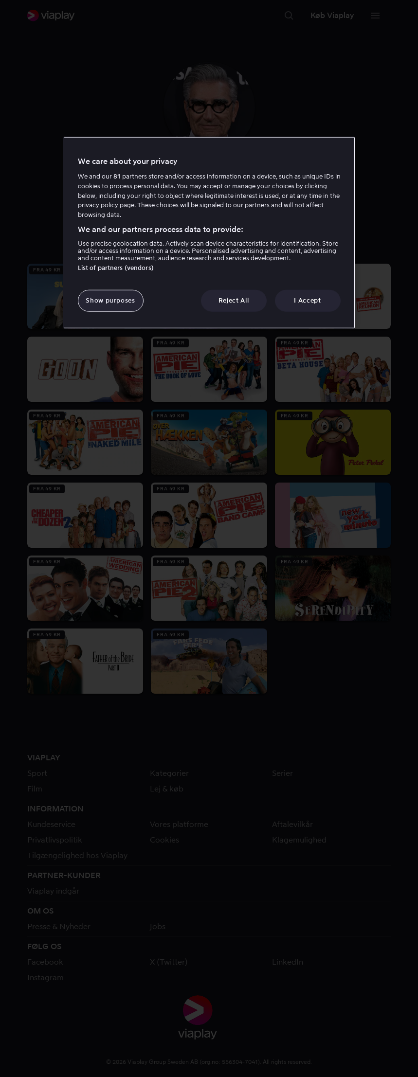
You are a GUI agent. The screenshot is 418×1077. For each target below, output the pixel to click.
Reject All (233, 300)
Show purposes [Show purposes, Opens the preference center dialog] (110, 300)
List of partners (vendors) (116, 267)
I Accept (307, 300)
